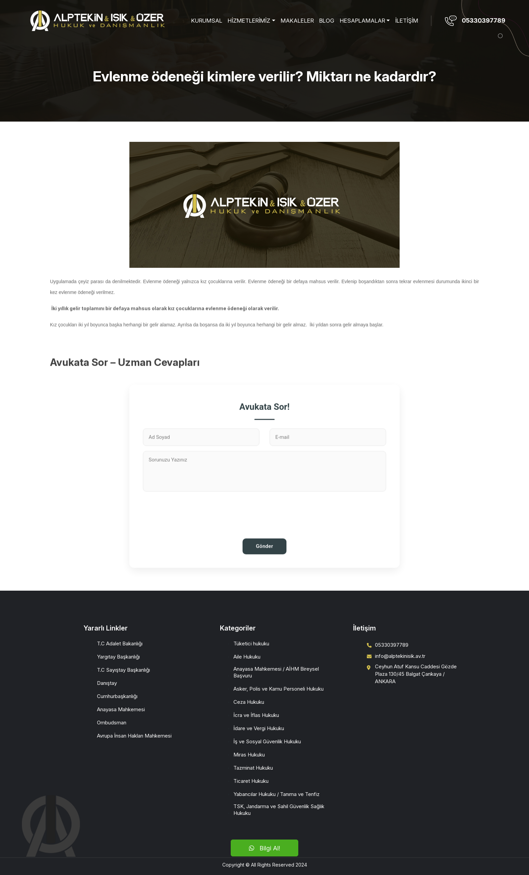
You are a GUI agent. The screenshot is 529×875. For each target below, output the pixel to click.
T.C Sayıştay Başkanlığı (123, 670)
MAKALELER (297, 20)
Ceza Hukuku (248, 702)
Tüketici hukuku (251, 643)
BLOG (326, 20)
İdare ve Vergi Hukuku (258, 728)
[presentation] (264, 534)
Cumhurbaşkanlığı (117, 696)
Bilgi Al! (264, 848)
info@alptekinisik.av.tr (400, 656)
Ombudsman (111, 722)
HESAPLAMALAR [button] (362, 20)
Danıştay (107, 683)
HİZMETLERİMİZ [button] (249, 20)
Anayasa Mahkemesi (121, 709)
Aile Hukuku (246, 656)
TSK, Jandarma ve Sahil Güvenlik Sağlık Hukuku (278, 809)
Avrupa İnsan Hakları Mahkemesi (134, 735)
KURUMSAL (206, 20)
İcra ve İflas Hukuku (256, 715)
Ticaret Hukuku (251, 781)
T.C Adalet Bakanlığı (120, 643)
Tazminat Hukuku (253, 768)
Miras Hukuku (249, 754)
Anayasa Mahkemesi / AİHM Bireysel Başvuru (276, 672)
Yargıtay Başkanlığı (118, 656)
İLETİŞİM (406, 20)
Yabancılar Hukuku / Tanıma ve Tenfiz (276, 794)
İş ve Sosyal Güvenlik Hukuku (267, 741)
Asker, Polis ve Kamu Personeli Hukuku (278, 689)
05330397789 (483, 21)
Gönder (264, 569)
